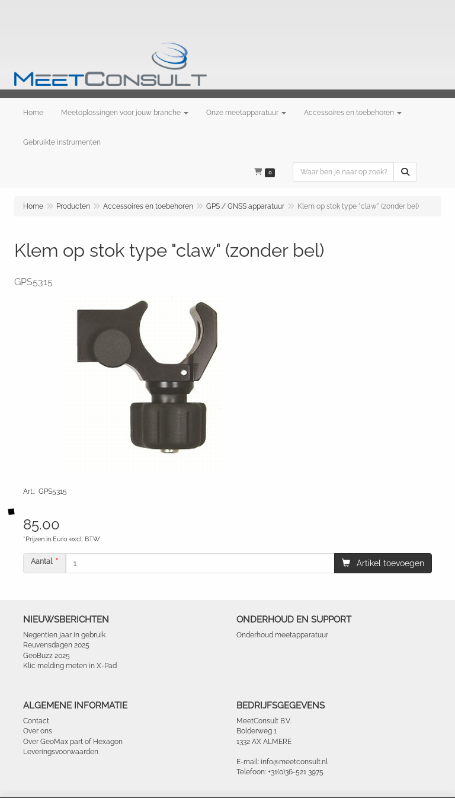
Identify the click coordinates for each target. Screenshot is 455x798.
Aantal (41, 561)
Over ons (37, 731)
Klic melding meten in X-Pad (70, 666)
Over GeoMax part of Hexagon (73, 742)
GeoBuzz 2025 (46, 656)
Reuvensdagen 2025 (56, 645)
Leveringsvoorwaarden (60, 752)
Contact (36, 721)
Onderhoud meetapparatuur (282, 635)
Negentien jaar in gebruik (64, 635)
